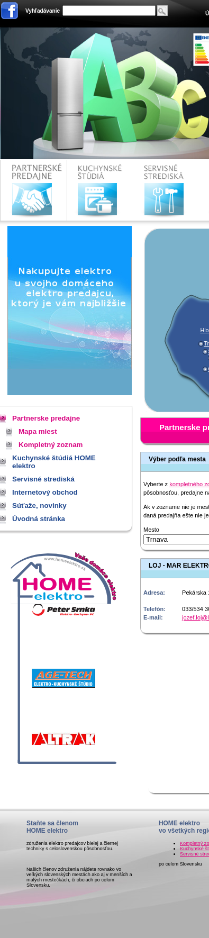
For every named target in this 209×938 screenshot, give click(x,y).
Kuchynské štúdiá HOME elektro (99, 190)
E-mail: (153, 617)
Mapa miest (38, 431)
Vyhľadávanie (42, 11)
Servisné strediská (165, 190)
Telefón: (154, 609)
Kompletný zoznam (51, 445)
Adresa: (154, 592)
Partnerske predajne (33, 190)
